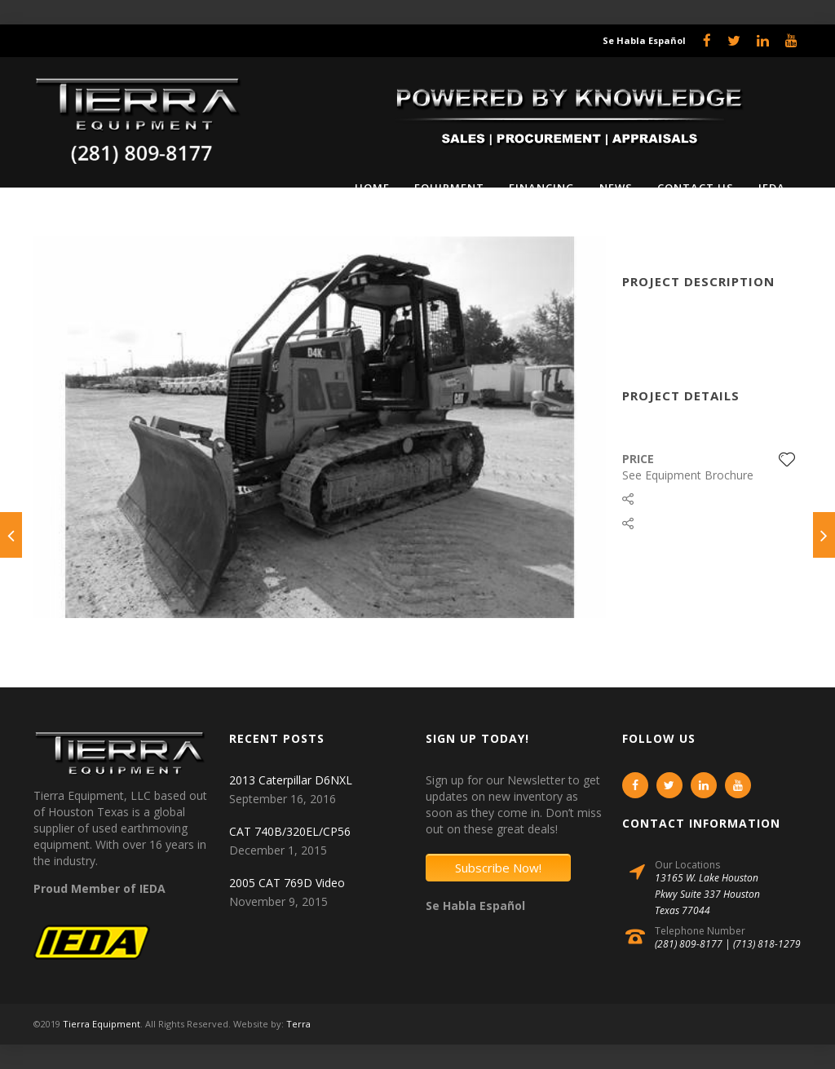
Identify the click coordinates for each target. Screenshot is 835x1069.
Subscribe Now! (498, 867)
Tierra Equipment (101, 1024)
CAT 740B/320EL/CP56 (290, 831)
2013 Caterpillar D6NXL (290, 780)
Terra (298, 1024)
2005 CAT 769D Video (287, 882)
